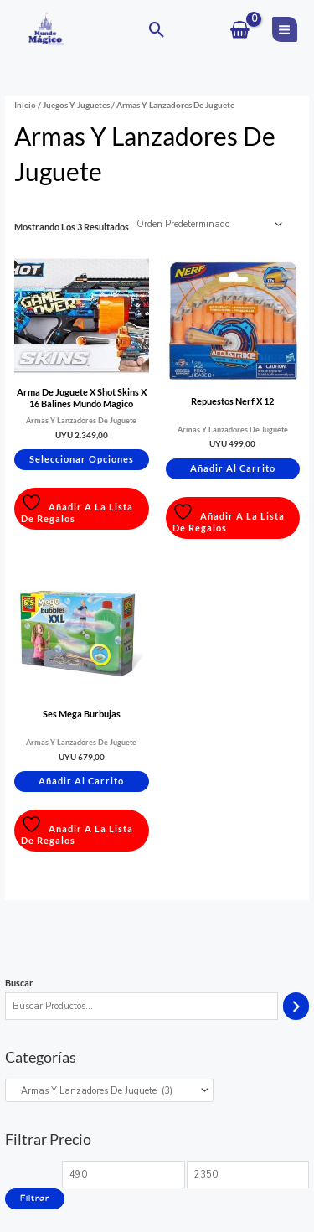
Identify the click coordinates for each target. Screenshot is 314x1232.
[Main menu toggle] (284, 29)
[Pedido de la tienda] (207, 225)
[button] (157, 29)
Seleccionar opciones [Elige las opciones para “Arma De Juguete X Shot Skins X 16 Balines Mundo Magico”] (81, 458)
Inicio (25, 105)
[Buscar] (296, 1006)
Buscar (19, 982)
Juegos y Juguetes (76, 105)
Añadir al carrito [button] (232, 468)
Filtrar (34, 1198)
